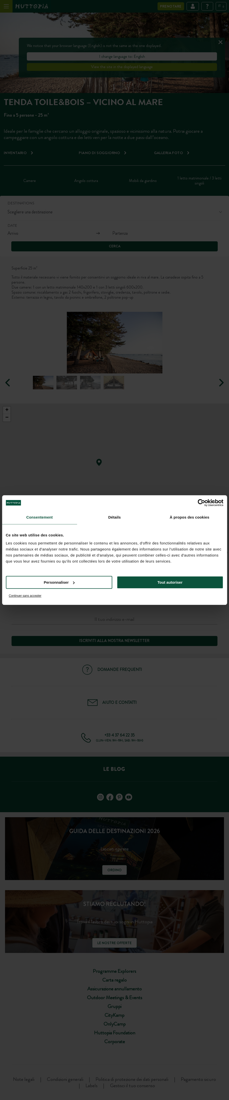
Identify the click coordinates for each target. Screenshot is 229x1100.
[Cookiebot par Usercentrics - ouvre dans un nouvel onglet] (201, 503)
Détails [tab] (114, 517)
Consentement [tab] (39, 517)
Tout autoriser (170, 582)
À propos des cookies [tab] (189, 517)
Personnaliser (59, 582)
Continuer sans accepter (25, 596)
